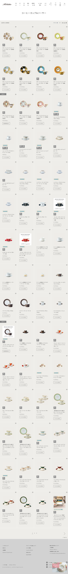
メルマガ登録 (28, 547)
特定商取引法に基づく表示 (54, 551)
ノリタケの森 (5, 564)
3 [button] (36, 533)
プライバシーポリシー (53, 549)
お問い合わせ (28, 552)
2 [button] (34, 533)
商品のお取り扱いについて (54, 545)
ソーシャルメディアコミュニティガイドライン (57, 553)
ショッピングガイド (29, 550)
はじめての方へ (28, 554)
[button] (64, 533)
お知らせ (4, 547)
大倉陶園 (4, 550)
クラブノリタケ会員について (31, 545)
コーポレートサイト (12, 564)
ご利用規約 (51, 547)
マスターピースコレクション (7, 552)
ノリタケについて (6, 545)
